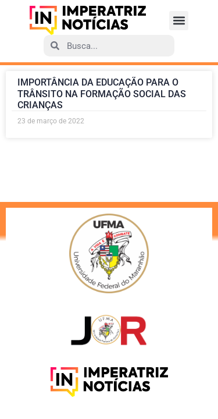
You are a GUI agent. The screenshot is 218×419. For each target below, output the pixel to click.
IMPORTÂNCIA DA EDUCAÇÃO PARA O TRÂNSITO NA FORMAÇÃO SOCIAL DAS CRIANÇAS (101, 93)
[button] (178, 20)
